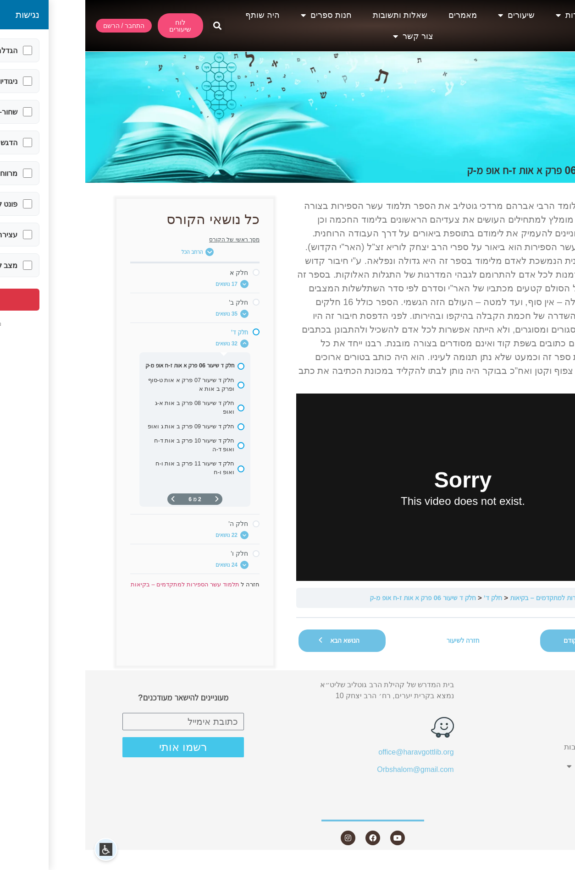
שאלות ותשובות (315, 15)
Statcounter (556, 864)
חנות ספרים (241, 15)
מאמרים (377, 15)
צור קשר (328, 36)
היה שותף (177, 15)
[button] (131, 25)
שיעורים (431, 15)
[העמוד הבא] (87, 499)
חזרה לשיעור (377, 640)
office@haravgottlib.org (330, 752)
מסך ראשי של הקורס (149, 239)
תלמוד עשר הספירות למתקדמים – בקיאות (480, 598)
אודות (485, 15)
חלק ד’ (407, 598)
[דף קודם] (131, 499)
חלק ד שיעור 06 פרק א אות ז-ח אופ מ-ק (338, 598)
